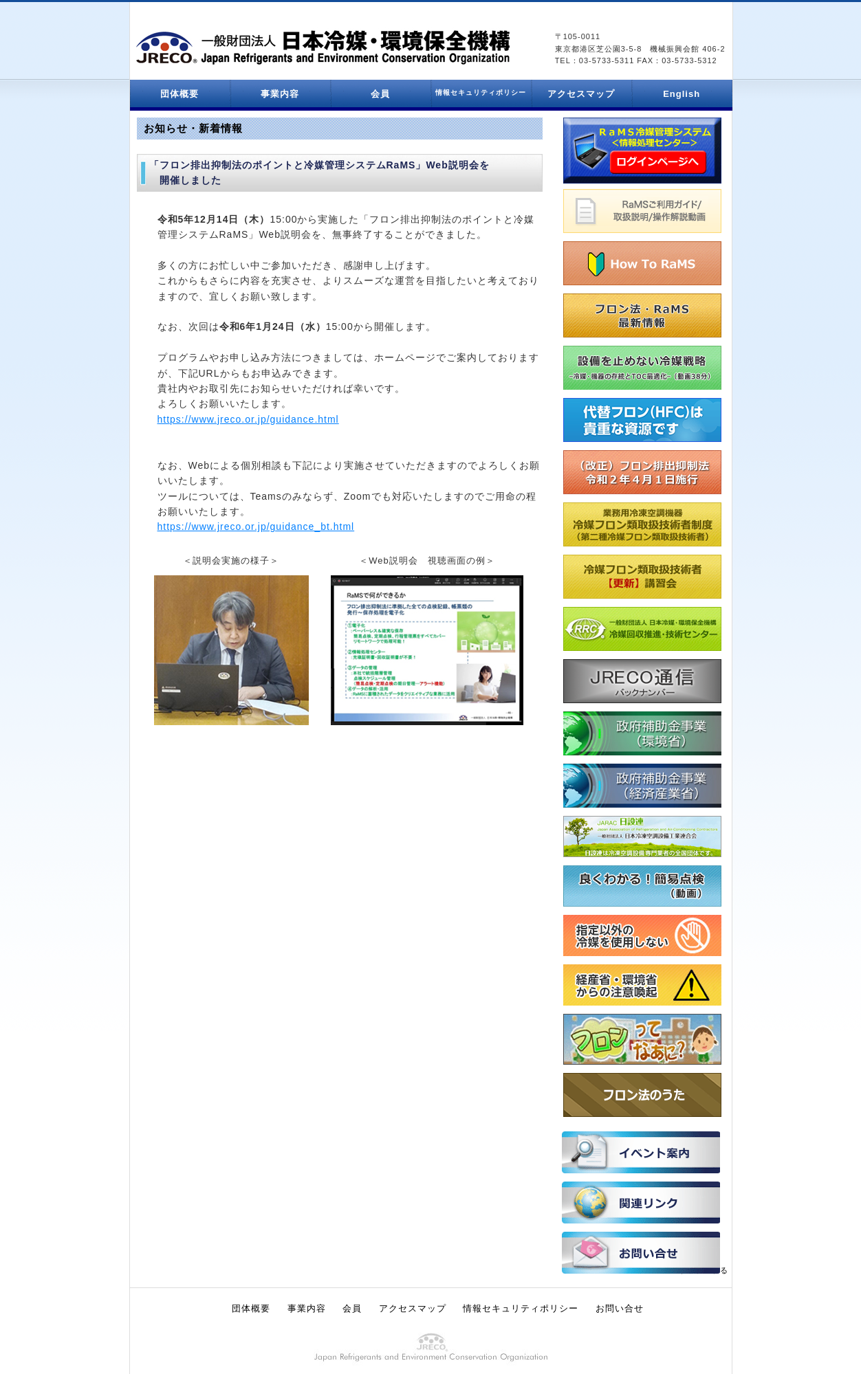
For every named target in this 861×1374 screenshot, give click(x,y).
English (681, 94)
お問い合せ (620, 1308)
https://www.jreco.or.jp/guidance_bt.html (256, 526)
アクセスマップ (581, 94)
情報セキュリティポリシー (520, 1308)
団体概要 (179, 94)
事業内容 (280, 94)
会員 (380, 94)
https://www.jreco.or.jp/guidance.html (248, 419)
